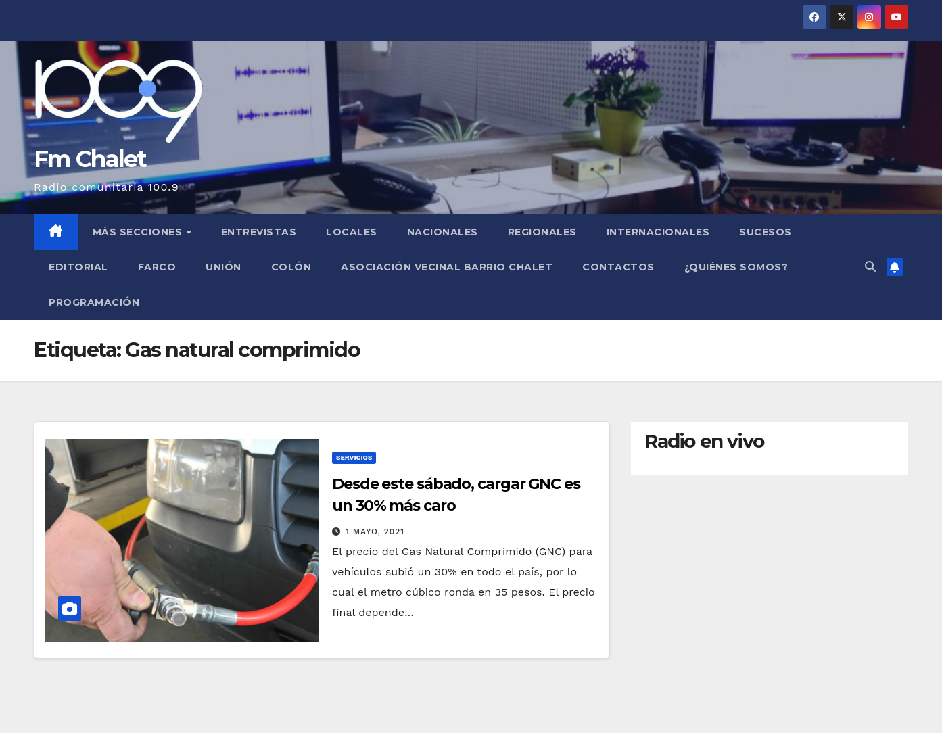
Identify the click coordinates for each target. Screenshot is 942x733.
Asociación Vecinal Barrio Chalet (446, 267)
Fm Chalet (90, 159)
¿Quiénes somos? (736, 267)
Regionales (542, 232)
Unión (223, 267)
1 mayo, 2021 (375, 531)
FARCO (157, 267)
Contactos (618, 267)
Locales (351, 232)
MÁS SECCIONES (139, 232)
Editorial (78, 267)
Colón (291, 267)
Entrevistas (259, 232)
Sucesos (765, 232)
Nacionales (442, 232)
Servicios (354, 457)
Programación (94, 302)
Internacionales (658, 232)
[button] (870, 266)
